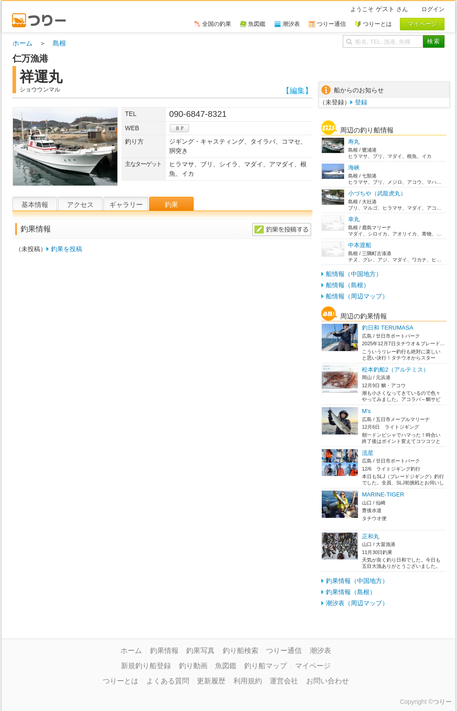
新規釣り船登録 (146, 666)
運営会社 (284, 681)
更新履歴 (211, 681)
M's (366, 411)
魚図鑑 (226, 666)
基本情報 (34, 204)
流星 (368, 453)
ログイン (433, 9)
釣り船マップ (265, 666)
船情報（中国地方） (354, 273)
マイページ (313, 666)
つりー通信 (284, 650)
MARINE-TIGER (383, 494)
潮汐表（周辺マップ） (357, 603)
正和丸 (370, 536)
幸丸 (354, 219)
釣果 (171, 204)
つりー (442, 701)
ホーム (22, 43)
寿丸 (354, 141)
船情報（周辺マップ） (357, 296)
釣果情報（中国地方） (357, 580)
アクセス (80, 204)
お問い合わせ (327, 681)
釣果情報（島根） (351, 591)
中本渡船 (359, 245)
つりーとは (120, 681)
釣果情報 (164, 650)
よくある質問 (167, 681)
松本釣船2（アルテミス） (395, 369)
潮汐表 (320, 650)
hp (179, 128)
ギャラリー (126, 204)
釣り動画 (193, 666)
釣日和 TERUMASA (387, 327)
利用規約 (247, 681)
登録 (361, 102)
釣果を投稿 (66, 248)
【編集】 (297, 91)
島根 (59, 43)
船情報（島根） (348, 285)
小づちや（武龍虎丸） (377, 193)
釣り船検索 (240, 650)
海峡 (354, 167)
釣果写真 (200, 650)
